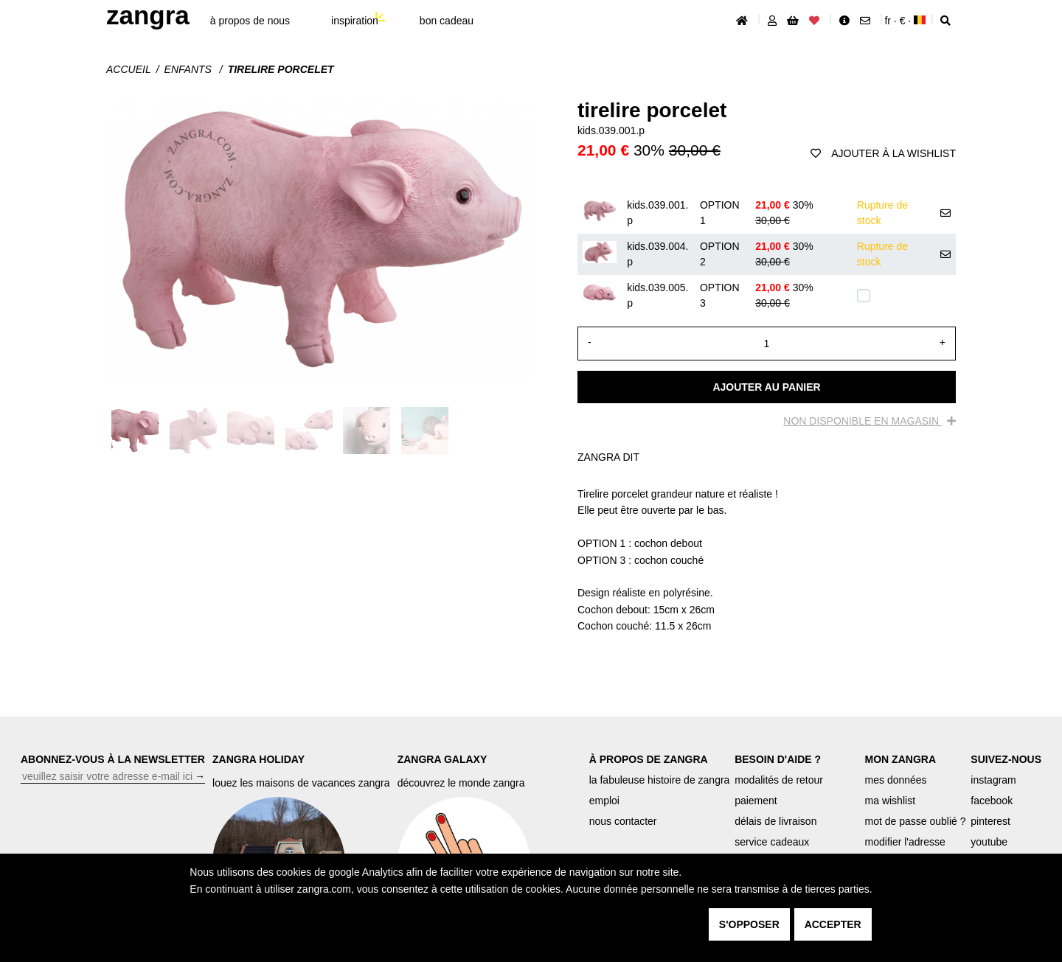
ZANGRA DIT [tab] (608, 457)
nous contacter (623, 821)
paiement (756, 800)
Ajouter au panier (766, 387)
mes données (896, 780)
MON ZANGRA (900, 759)
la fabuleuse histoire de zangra (659, 780)
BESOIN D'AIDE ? (778, 759)
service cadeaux (772, 842)
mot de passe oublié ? (915, 821)
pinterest (990, 821)
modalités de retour (779, 780)
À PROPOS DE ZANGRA (648, 759)
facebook (992, 800)
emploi (604, 800)
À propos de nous (250, 21)
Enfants (189, 69)
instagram (993, 780)
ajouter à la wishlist (883, 153)
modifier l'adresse (905, 842)
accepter (833, 924)
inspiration (354, 21)
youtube (989, 842)
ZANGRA (148, 15)
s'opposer (749, 924)
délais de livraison (775, 821)
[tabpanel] (766, 560)
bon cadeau (446, 21)
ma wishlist (890, 800)
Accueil (128, 69)
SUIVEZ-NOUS (1006, 759)
